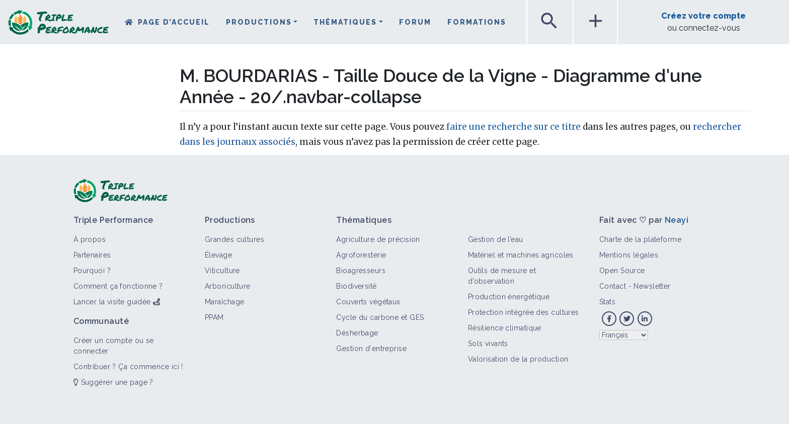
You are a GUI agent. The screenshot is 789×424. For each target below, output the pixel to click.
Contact (612, 286)
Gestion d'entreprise (371, 349)
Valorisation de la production (518, 359)
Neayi (676, 220)
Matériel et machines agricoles (521, 255)
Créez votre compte (703, 16)
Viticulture (222, 271)
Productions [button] (259, 22)
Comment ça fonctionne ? (118, 286)
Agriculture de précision (378, 239)
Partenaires (92, 255)
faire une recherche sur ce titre (513, 126)
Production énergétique (509, 297)
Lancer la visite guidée (112, 302)
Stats (607, 302)
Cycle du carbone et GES (380, 317)
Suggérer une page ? (113, 382)
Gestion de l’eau (495, 239)
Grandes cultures (234, 239)
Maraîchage (224, 302)
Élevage (218, 255)
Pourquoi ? (92, 271)
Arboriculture (228, 286)
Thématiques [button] (345, 22)
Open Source (622, 271)
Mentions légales (628, 255)
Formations (476, 22)
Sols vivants (488, 344)
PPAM (214, 317)
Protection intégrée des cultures (523, 312)
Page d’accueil (174, 22)
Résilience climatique (504, 328)
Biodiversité (356, 286)
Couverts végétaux (368, 302)
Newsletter (652, 286)
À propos (89, 239)
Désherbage (357, 333)
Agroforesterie (361, 255)
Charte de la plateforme (640, 239)
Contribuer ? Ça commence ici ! (128, 367)
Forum (415, 22)
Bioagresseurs (360, 271)
